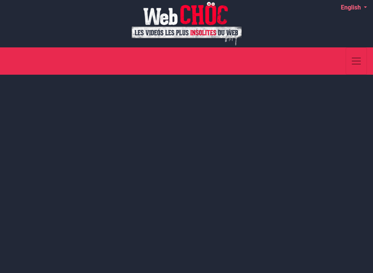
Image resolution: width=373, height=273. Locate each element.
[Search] (336, 61)
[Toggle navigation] (356, 61)
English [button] (351, 7)
